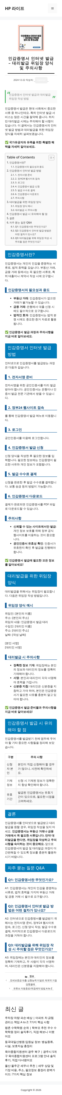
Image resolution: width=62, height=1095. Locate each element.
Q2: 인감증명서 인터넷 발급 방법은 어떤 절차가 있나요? (33, 232)
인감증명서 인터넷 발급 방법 (25, 170)
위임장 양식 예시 (23, 206)
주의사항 (19, 197)
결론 (11, 218)
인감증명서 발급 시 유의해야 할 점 (28, 214)
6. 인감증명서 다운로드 (27, 194)
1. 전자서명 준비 (23, 174)
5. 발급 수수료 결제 (25, 190)
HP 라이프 (14, 8)
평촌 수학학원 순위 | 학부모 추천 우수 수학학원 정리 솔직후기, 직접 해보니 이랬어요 (31, 1032)
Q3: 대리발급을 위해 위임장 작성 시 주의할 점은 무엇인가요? (33, 239)
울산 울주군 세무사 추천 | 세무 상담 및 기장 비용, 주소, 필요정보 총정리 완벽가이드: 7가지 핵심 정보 (30, 1070)
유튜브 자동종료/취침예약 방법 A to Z (32, 988)
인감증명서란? (17, 162)
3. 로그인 (19, 182)
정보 (31, 976)
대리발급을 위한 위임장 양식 (25, 202)
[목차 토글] (50, 157)
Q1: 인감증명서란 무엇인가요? (30, 226)
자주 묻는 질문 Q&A (20, 222)
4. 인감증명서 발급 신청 (27, 186)
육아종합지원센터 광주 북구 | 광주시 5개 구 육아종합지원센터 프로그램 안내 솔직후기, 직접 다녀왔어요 (31, 1056)
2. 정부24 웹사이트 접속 (27, 178)
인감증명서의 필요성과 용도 (29, 166)
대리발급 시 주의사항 (26, 210)
